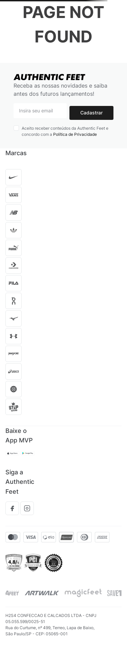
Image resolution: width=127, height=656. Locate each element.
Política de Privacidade (75, 134)
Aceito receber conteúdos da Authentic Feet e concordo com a (65, 131)
